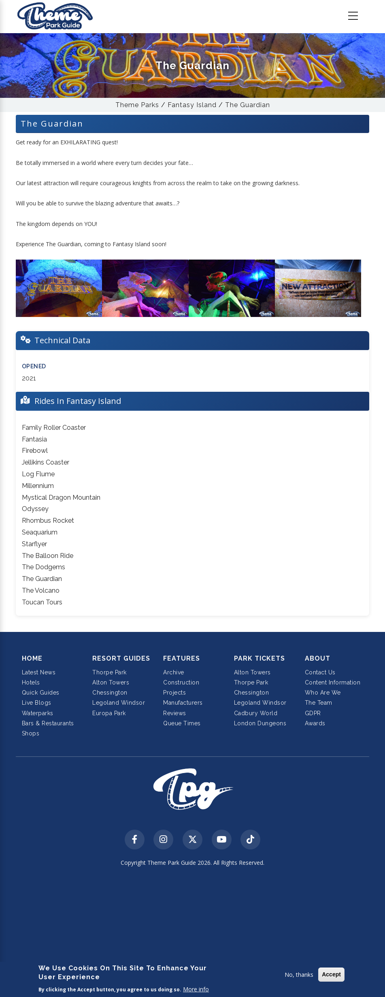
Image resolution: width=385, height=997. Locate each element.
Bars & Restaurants (48, 723)
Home (32, 658)
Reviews (174, 713)
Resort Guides (121, 658)
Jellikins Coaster (45, 462)
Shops (31, 733)
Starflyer (34, 544)
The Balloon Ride (47, 556)
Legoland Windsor (118, 702)
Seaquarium (39, 532)
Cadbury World (256, 713)
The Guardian (247, 105)
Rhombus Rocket (48, 520)
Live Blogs (36, 702)
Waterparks (37, 713)
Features (181, 658)
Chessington (110, 692)
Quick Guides (41, 692)
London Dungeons (260, 723)
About (317, 658)
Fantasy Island (192, 105)
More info (196, 989)
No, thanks (299, 974)
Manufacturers (183, 702)
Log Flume (38, 474)
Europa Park (109, 713)
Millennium (38, 486)
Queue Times (182, 723)
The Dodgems (43, 567)
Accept (331, 974)
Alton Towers (110, 682)
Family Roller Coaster (54, 427)
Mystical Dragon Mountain (61, 497)
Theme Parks (137, 105)
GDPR (313, 713)
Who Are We (323, 692)
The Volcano (41, 590)
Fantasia (34, 439)
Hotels (31, 682)
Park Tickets (259, 658)
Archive (173, 672)
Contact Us (320, 672)
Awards (315, 723)
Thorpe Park (109, 672)
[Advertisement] (193, 932)
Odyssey (35, 509)
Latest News (39, 672)
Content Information (333, 682)
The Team (318, 702)
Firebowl (35, 450)
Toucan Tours (42, 602)
